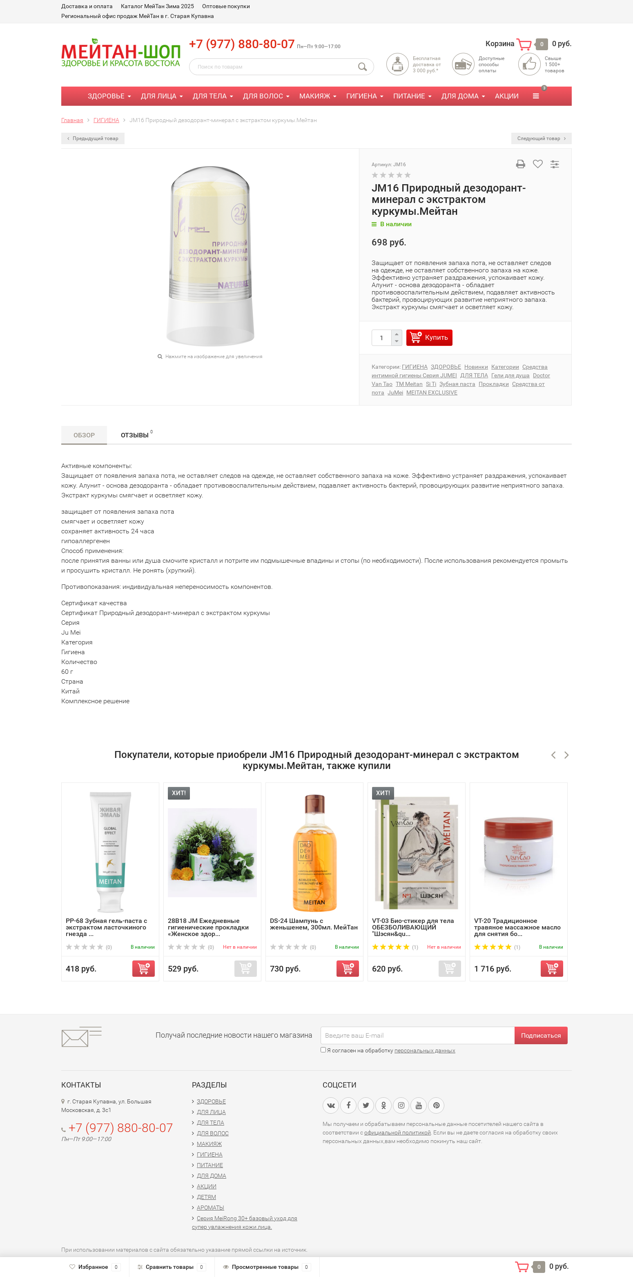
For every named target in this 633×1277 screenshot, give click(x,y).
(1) (395, 947)
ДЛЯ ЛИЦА (158, 96)
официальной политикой (397, 1132)
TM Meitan (409, 384)
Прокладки (494, 384)
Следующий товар (541, 138)
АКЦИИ (507, 96)
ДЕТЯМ (206, 1197)
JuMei (395, 392)
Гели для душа (510, 375)
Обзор (84, 435)
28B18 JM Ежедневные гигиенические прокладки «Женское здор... (208, 927)
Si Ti (431, 384)
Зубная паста (457, 384)
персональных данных (425, 1050)
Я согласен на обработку (388, 1050)
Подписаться (541, 1035)
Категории (505, 366)
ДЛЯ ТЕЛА (210, 96)
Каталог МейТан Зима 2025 (157, 6)
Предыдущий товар (92, 138)
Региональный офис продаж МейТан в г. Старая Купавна (137, 16)
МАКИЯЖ (314, 96)
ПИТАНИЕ (409, 96)
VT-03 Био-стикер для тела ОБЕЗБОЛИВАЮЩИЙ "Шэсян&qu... (413, 927)
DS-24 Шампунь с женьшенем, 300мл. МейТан (314, 924)
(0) (89, 947)
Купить (436, 337)
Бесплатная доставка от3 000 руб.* (427, 65)
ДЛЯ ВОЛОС (263, 96)
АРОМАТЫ (210, 1207)
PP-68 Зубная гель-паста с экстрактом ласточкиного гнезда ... (106, 927)
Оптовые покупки (226, 6)
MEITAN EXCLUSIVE (431, 392)
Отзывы (137, 434)
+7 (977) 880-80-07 (242, 44)
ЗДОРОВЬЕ (106, 96)
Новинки (476, 366)
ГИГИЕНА (361, 96)
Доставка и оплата (87, 6)
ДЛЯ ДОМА (460, 96)
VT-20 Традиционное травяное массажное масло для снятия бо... (517, 927)
